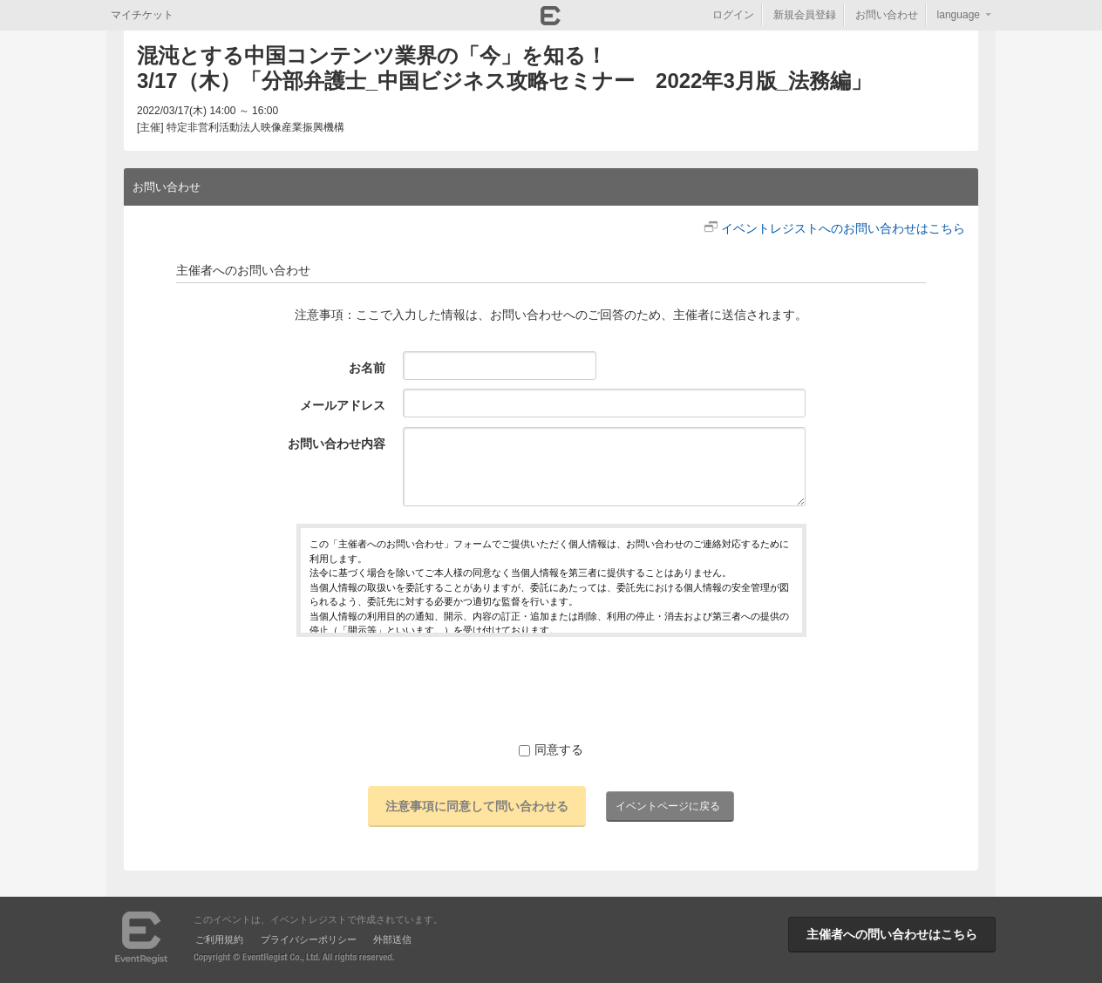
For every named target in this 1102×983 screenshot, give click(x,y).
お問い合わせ (886, 15)
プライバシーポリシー (309, 939)
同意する (551, 749)
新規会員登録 (804, 15)
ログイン (733, 15)
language (958, 15)
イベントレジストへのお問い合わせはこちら (843, 228)
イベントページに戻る (668, 806)
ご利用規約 (219, 939)
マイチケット (142, 15)
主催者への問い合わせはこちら (891, 934)
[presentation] (551, 688)
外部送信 (392, 939)
